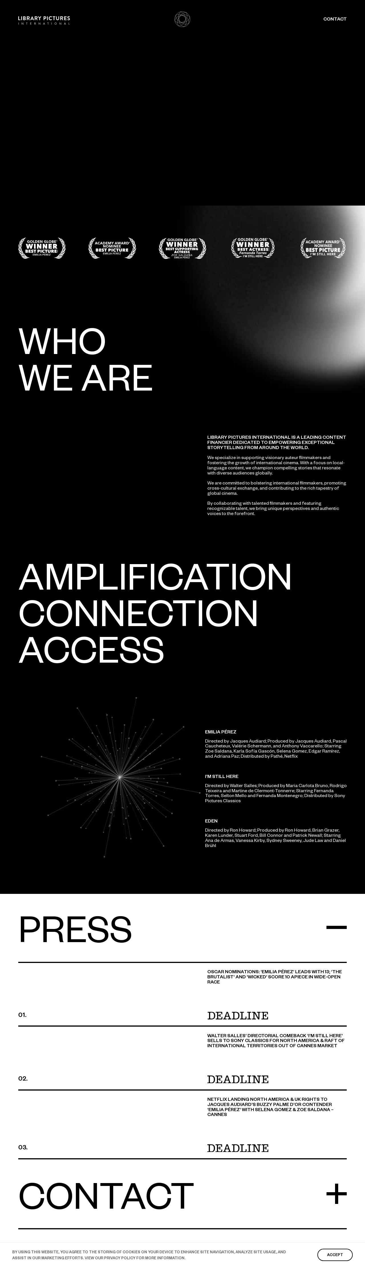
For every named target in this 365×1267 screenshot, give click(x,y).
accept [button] (335, 1254)
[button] (182, 936)
